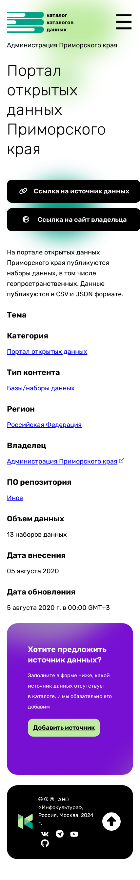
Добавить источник (64, 727)
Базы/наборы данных (41, 388)
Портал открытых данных (47, 351)
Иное (15, 498)
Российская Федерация (44, 425)
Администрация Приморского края (62, 461)
